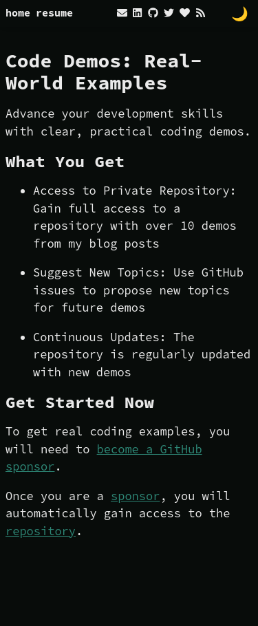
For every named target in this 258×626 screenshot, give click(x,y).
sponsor (135, 496)
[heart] (185, 13)
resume (54, 12)
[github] (152, 13)
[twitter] (169, 13)
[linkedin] (137, 13)
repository (41, 531)
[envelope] (123, 13)
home (18, 12)
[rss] (200, 13)
